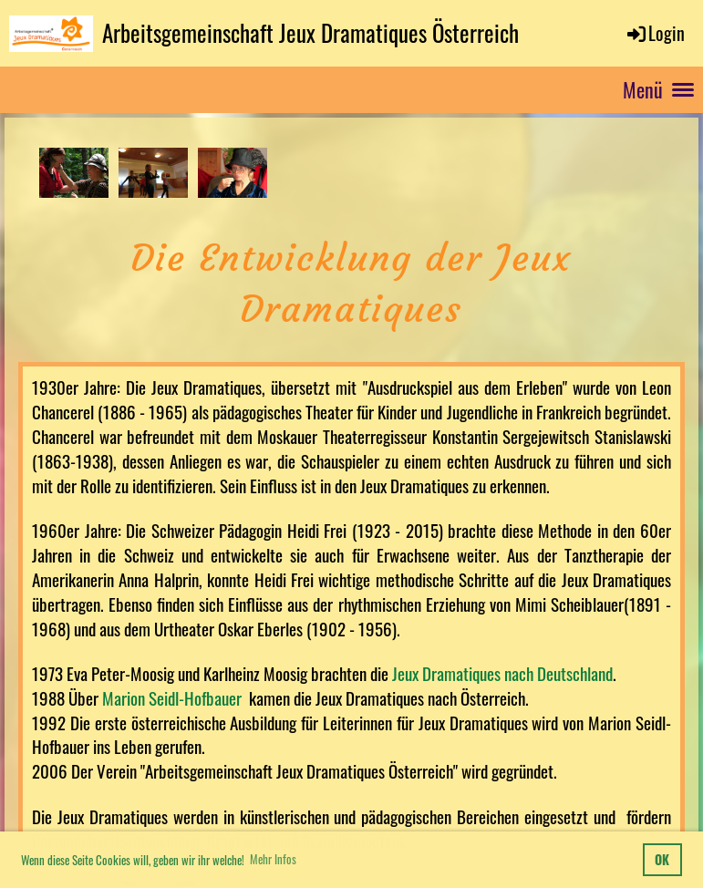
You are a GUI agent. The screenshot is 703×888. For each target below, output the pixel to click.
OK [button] (662, 859)
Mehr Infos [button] (273, 859)
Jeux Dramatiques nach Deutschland (502, 673)
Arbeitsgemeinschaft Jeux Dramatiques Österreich (310, 32)
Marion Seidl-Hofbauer (173, 698)
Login (655, 32)
